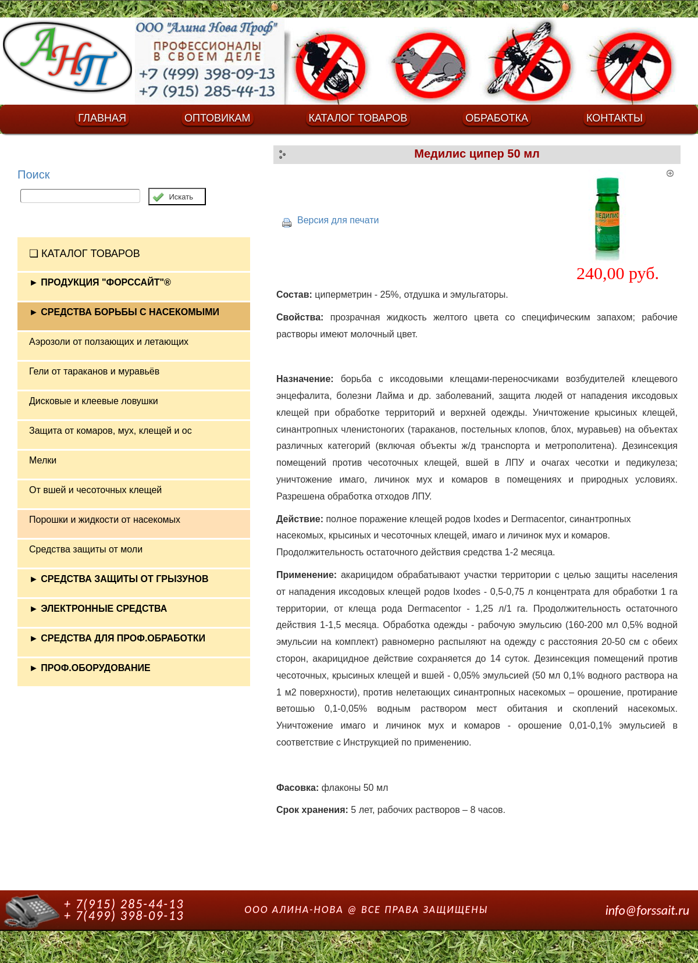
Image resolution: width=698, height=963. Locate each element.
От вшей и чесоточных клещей (95, 490)
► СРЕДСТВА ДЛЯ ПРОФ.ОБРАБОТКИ (117, 638)
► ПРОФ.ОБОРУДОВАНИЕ (90, 668)
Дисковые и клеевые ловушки (93, 401)
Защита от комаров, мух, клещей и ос (110, 431)
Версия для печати (338, 220)
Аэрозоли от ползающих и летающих (108, 342)
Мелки (42, 460)
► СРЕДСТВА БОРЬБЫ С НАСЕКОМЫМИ (124, 312)
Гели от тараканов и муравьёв (94, 371)
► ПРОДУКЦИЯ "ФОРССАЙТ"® (100, 282)
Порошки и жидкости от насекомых (104, 520)
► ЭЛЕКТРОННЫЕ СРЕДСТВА (98, 609)
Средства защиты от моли (86, 549)
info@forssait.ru (647, 910)
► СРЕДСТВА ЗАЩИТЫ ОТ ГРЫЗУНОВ (119, 579)
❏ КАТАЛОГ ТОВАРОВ (84, 253)
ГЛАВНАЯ (102, 118)
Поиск (33, 174)
